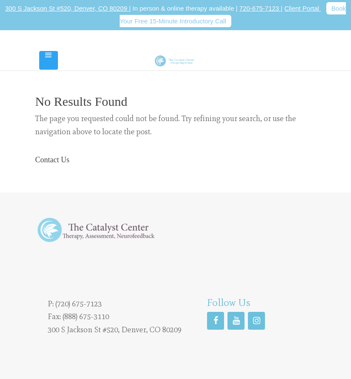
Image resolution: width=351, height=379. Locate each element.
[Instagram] (256, 321)
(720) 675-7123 (78, 303)
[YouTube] (236, 321)
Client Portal (302, 8)
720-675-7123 (260, 8)
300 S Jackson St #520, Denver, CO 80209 (67, 8)
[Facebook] (215, 321)
